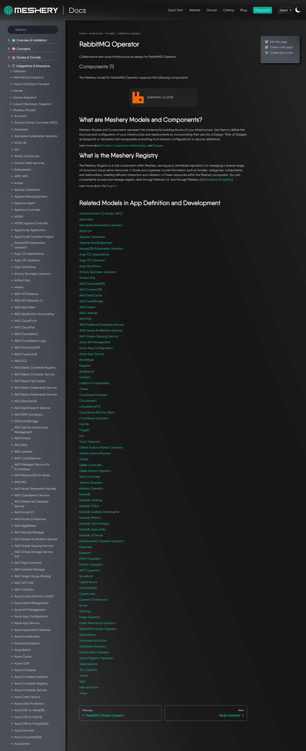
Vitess (83, 693)
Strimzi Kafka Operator (94, 652)
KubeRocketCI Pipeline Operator (101, 541)
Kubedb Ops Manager (94, 523)
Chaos (83, 389)
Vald (82, 681)
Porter (83, 605)
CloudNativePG (89, 406)
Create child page (279, 47)
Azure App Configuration (96, 348)
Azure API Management (94, 342)
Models (106, 145)
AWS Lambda (88, 313)
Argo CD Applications (94, 254)
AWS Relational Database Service (101, 324)
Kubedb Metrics (90, 518)
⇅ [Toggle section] (8, 40)
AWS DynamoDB (90, 289)
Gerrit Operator (90, 441)
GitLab (83, 459)
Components (121, 145)
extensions (95, 33)
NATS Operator (89, 570)
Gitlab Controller (90, 465)
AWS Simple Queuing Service (98, 336)
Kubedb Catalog (90, 500)
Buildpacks (86, 371)
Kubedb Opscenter (92, 529)
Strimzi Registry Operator (96, 658)
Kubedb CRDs (89, 506)
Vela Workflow (88, 687)
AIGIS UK (85, 231)
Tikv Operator (88, 670)
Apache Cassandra (92, 237)
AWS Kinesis (87, 307)
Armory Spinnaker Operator (97, 272)
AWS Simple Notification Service (100, 330)
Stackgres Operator (92, 646)
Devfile (84, 424)
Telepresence (88, 664)
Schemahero (87, 635)
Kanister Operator (91, 488)
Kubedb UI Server (91, 535)
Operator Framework (93, 599)
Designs (158, 145)
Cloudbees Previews (93, 395)
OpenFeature (88, 582)
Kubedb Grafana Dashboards (99, 512)
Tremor (84, 675)
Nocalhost (86, 576)
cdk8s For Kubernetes (94, 383)
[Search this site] (32, 30)
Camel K (84, 377)
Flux (81, 436)
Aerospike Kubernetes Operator (101, 225)
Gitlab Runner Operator (95, 471)
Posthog (85, 611)
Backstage (86, 360)
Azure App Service (91, 354)
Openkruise (87, 594)
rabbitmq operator (129, 33)
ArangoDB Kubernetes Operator (101, 248)
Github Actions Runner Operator (101, 447)
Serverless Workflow (93, 640)
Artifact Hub (87, 278)
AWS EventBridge (91, 301)
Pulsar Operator (90, 617)
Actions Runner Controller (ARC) (101, 213)
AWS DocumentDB (92, 284)
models (110, 33)
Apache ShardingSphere (95, 243)
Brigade (84, 365)
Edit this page (276, 41)
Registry (112, 185)
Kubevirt (84, 553)
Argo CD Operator (92, 260)
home (82, 33)
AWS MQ (85, 319)
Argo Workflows (90, 266)
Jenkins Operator (91, 482)
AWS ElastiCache (90, 295)
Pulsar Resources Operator (97, 623)
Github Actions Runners (95, 453)
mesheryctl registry (219, 179)
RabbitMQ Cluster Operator (98, 629)
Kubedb (84, 494)
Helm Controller (89, 477)
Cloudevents (88, 401)
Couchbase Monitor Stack (97, 412)
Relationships (138, 145)
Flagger (84, 430)
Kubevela (85, 547)
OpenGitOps (88, 588)
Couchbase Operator (94, 418)
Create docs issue (279, 52)
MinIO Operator (90, 558)
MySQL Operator (91, 564)
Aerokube (86, 219)
